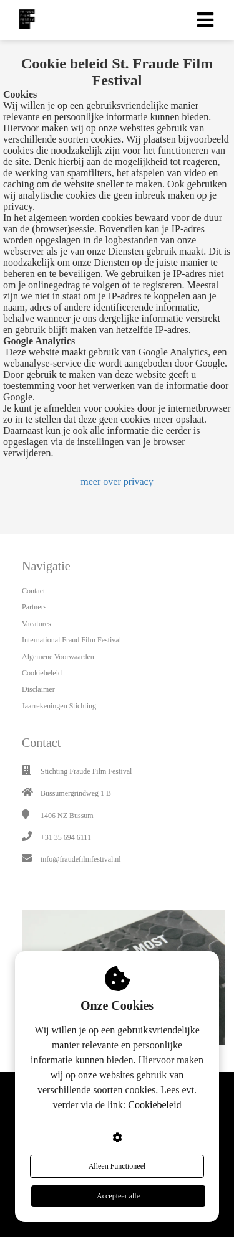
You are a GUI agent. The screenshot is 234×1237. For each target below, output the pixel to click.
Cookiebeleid (154, 1104)
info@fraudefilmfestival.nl (81, 859)
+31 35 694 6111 (66, 837)
